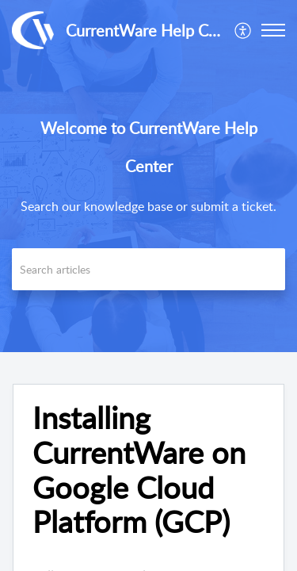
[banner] (148, 176)
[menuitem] (243, 30)
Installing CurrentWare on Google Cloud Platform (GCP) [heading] (139, 469)
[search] (148, 269)
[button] (243, 30)
